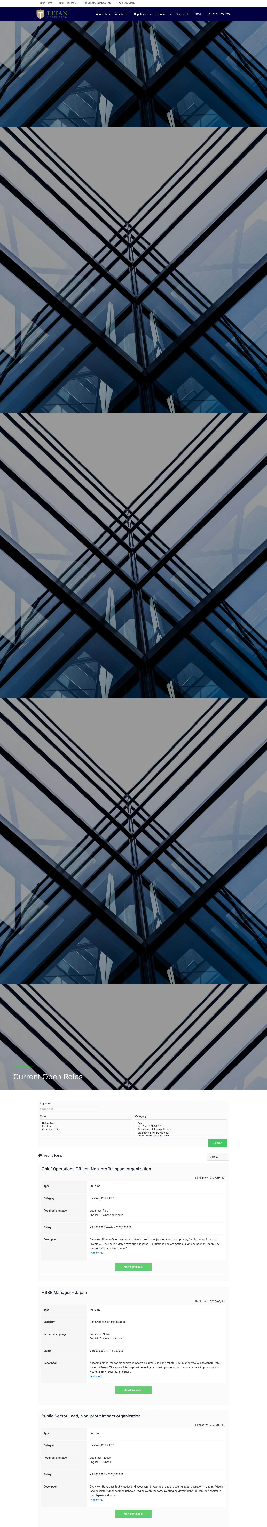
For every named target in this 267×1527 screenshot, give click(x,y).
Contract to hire (86, 1130)
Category (140, 1116)
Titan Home (46, 3)
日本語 (197, 14)
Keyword (45, 1103)
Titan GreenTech (126, 3)
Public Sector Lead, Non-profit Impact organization (91, 1415)
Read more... (97, 1252)
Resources (164, 14)
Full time (86, 1127)
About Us (103, 14)
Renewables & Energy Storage (181, 1130)
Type (43, 1116)
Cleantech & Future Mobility (181, 1134)
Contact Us (182, 14)
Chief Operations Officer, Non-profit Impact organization (96, 1168)
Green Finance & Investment (181, 1137)
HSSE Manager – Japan (64, 1291)
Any (181, 1123)
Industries (122, 14)
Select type (86, 1123)
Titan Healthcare (67, 3)
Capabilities (143, 14)
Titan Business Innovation (97, 3)
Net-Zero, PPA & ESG (181, 1127)
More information (133, 1266)
